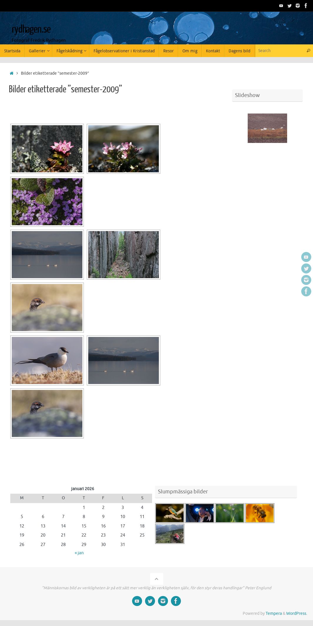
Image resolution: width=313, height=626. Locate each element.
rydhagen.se (31, 29)
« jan (79, 553)
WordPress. (296, 613)
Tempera (274, 613)
